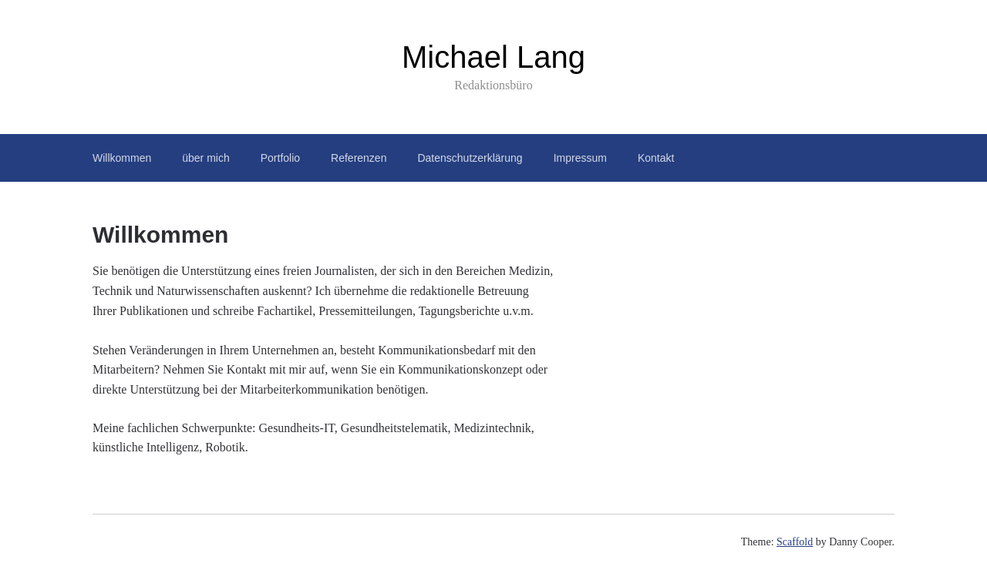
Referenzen (358, 158)
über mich (205, 158)
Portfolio (280, 158)
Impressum (580, 158)
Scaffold (794, 542)
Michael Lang (493, 57)
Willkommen (122, 158)
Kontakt (656, 158)
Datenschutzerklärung (469, 158)
